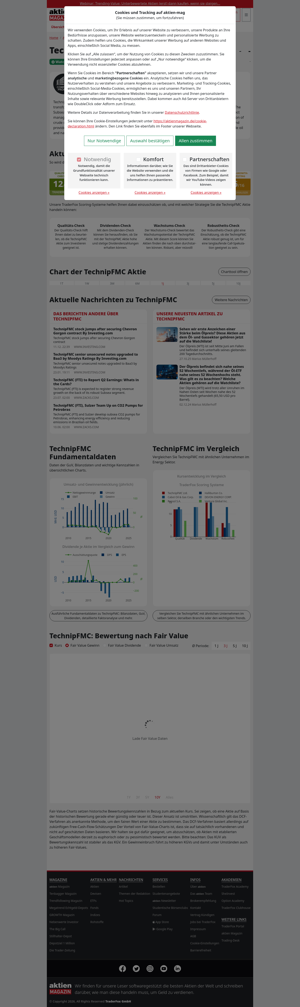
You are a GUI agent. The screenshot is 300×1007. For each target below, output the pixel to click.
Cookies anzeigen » (94, 192)
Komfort (153, 159)
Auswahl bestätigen (150, 141)
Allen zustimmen (196, 141)
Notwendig (97, 159)
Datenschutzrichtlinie (182, 112)
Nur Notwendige (104, 141)
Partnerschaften (210, 159)
